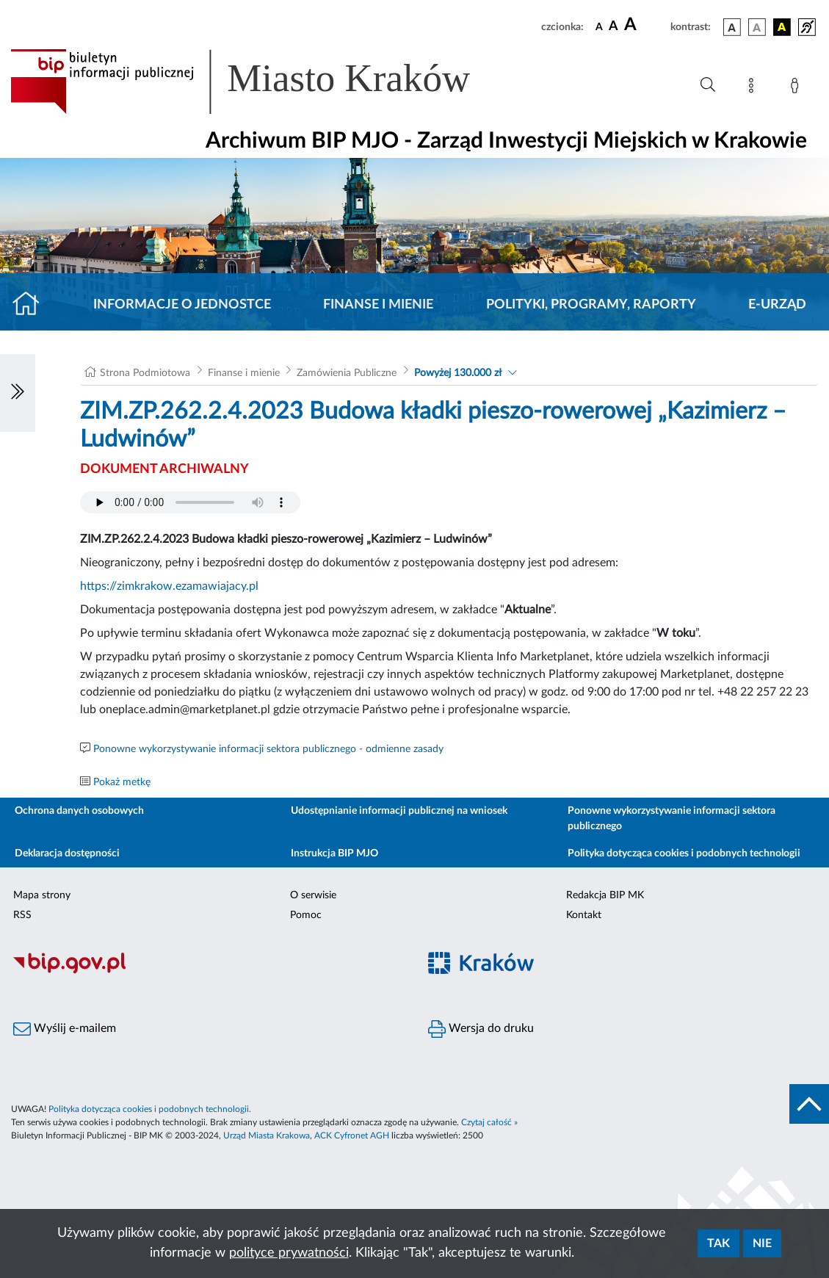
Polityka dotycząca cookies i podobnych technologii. (149, 1109)
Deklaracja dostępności (67, 853)
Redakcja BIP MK (605, 895)
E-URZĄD (777, 304)
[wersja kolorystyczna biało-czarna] (757, 27)
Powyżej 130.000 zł (458, 373)
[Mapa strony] (754, 88)
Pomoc (306, 915)
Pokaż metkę (122, 782)
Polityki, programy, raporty (591, 304)
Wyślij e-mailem (64, 1029)
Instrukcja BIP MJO (334, 853)
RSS (22, 915)
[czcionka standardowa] (599, 26)
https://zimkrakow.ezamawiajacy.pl (169, 586)
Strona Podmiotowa (145, 373)
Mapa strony (41, 895)
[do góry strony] (809, 1104)
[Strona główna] (32, 305)
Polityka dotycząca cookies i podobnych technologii (684, 853)
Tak (718, 1243)
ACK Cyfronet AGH (351, 1135)
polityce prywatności (289, 1253)
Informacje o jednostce (182, 304)
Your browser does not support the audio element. (190, 502)
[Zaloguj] (797, 88)
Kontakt (583, 915)
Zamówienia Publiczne (347, 373)
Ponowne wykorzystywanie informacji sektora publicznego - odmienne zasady (268, 749)
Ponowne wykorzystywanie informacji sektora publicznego (671, 818)
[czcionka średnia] (613, 27)
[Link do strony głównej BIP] (261, 81)
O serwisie (313, 895)
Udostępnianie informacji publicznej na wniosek (399, 811)
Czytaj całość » (489, 1122)
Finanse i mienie (378, 304)
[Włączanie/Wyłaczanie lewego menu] (17, 393)
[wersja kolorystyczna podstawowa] (732, 27)
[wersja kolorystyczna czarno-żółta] (782, 27)
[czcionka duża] (645, 25)
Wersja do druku (481, 1029)
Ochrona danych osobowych (79, 811)
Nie (762, 1243)
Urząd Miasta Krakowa (266, 1135)
